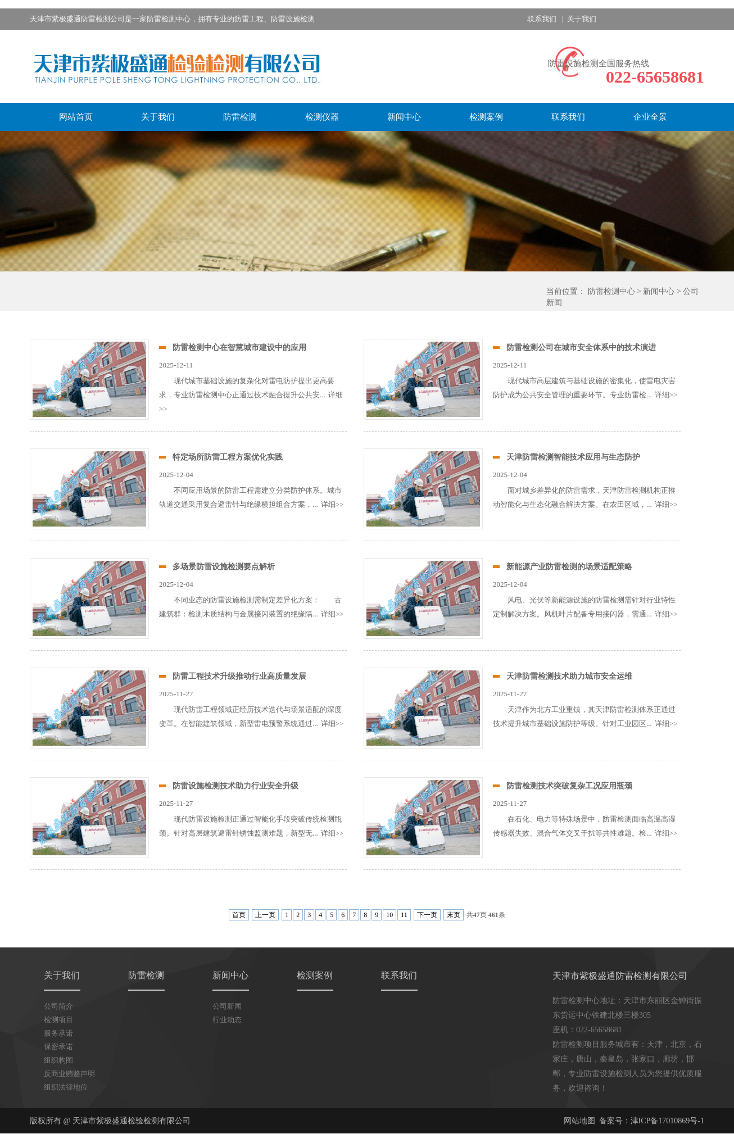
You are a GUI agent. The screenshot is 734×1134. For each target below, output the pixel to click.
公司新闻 (227, 1006)
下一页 (427, 915)
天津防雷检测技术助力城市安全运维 (569, 676)
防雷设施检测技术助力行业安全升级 (235, 786)
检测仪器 (322, 116)
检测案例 (486, 116)
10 (389, 915)
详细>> (666, 395)
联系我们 (541, 19)
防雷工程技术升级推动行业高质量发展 (239, 676)
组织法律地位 (66, 1087)
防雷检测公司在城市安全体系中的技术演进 (581, 347)
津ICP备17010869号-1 (667, 1121)
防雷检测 (240, 116)
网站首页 (76, 116)
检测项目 (58, 1019)
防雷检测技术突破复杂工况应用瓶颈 (569, 786)
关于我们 (581, 19)
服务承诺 (58, 1033)
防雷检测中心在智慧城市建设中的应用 (239, 347)
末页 (453, 915)
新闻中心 (404, 116)
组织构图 (58, 1060)
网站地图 (579, 1121)
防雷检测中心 (611, 291)
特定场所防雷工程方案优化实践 (228, 457)
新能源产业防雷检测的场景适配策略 (569, 567)
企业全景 (650, 116)
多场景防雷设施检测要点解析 (224, 567)
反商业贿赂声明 (69, 1073)
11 (404, 915)
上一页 (265, 915)
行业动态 (227, 1019)
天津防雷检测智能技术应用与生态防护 (573, 457)
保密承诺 (58, 1046)
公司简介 (58, 1006)
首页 (239, 915)
